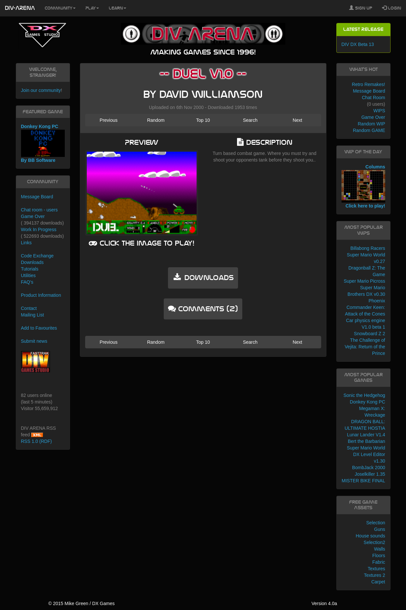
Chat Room (373, 97)
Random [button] (155, 120)
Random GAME (369, 130)
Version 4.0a (324, 603)
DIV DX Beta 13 (358, 44)
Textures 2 (374, 575)
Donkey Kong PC (367, 401)
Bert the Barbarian (366, 441)
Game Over (33, 216)
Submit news (34, 341)
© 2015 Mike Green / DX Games (81, 603)
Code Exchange (37, 255)
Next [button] (297, 120)
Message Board (37, 196)
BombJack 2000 (368, 467)
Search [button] (250, 120)
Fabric (378, 562)
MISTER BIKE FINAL (363, 480)
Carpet (378, 581)
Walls (379, 549)
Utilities (28, 275)
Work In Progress (39, 229)
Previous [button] (108, 120)
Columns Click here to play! (363, 186)
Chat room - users (39, 209)
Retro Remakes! (368, 84)
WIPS (379, 110)
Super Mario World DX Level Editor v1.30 (366, 454)
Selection (375, 522)
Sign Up (360, 8)
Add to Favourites (39, 328)
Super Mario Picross (364, 281)
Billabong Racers (367, 248)
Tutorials (29, 269)
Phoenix (377, 300)
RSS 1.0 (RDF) (36, 441)
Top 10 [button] (203, 120)
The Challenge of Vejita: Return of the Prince (365, 347)
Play (92, 8)
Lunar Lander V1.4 (366, 434)
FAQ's (27, 282)
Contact (29, 308)
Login (391, 8)
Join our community (41, 90)
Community (60, 8)
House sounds (370, 535)
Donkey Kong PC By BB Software (43, 143)
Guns (379, 529)
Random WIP (371, 123)
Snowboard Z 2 (369, 333)
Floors (378, 555)
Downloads (32, 262)
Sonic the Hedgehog (364, 395)
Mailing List (32, 314)
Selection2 (374, 542)
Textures (376, 568)
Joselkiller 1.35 (370, 474)
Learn (117, 8)
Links (26, 242)
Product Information (41, 295)
